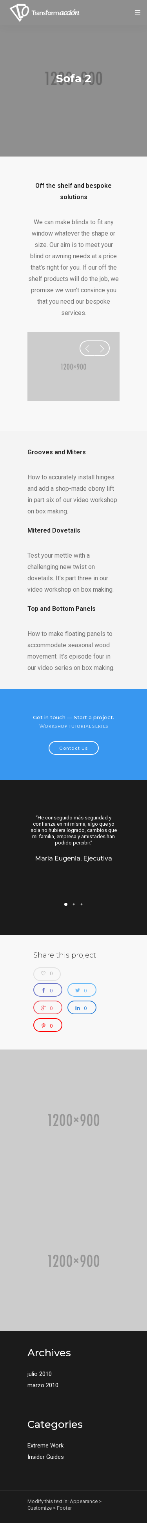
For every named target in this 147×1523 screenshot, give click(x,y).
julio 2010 (39, 1373)
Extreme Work (45, 1445)
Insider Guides (45, 1456)
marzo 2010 (42, 1385)
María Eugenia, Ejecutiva (73, 858)
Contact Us (73, 748)
